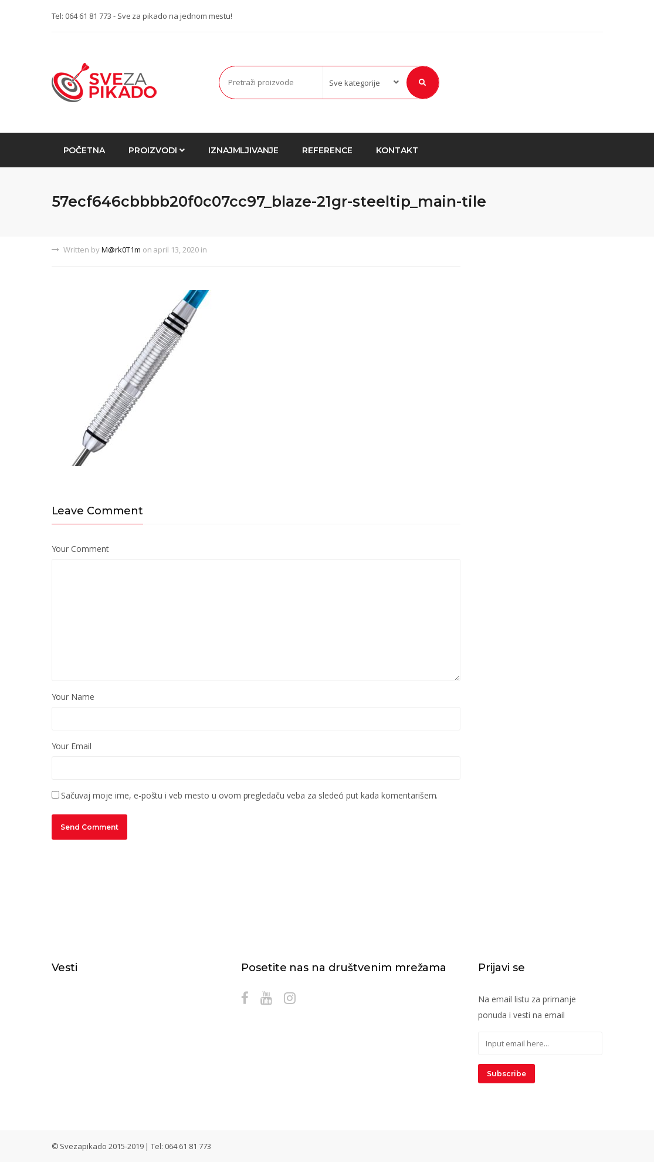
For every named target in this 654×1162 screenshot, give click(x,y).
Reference (327, 150)
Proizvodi (156, 150)
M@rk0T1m (121, 249)
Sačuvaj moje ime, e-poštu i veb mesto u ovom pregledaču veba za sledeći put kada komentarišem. (249, 795)
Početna (84, 150)
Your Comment (80, 548)
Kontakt (397, 150)
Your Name (73, 696)
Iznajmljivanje (243, 150)
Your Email (72, 746)
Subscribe (506, 1073)
